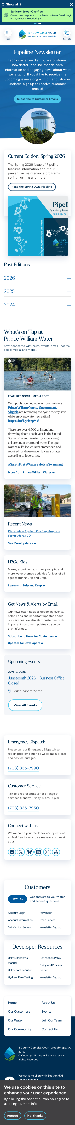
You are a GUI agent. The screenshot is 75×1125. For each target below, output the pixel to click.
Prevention (46, 913)
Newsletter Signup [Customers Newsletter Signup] (50, 927)
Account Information (20, 920)
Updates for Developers (24, 643)
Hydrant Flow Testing (20, 977)
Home (12, 1002)
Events (46, 1011)
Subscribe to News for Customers (31, 636)
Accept (12, 1115)
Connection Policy (50, 958)
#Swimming (54, 464)
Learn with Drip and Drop (25, 585)
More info (30, 1104)
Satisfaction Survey (19, 927)
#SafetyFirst (16, 464)
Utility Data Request (19, 970)
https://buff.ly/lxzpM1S (23, 421)
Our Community (19, 1029)
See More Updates (20, 543)
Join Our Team (52, 1020)
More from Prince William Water (29, 472)
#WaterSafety (35, 464)
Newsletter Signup (50, 977)
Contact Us (50, 1029)
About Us (48, 1002)
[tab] (35, 23)
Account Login (16, 913)
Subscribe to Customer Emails (37, 99)
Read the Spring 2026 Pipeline (32, 187)
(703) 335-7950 (23, 808)
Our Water (15, 1020)
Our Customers (19, 1011)
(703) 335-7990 (23, 768)
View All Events (25, 705)
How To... (17, 899)
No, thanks (35, 1115)
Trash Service (47, 920)
